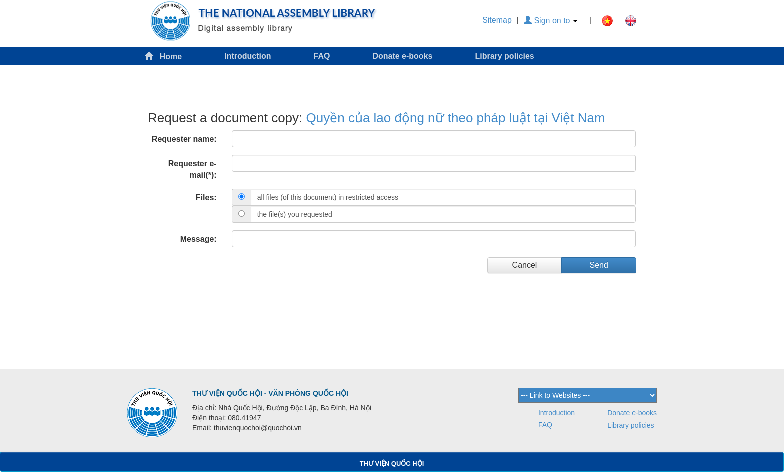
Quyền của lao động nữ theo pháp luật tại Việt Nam (456, 118)
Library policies (504, 56)
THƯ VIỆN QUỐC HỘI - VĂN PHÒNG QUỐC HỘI (270, 394)
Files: (206, 198)
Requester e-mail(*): (192, 170)
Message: (198, 239)
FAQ (322, 56)
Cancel (525, 265)
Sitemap (497, 20)
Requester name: (184, 139)
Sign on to (551, 20)
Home (163, 56)
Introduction (247, 56)
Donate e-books (402, 56)
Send (599, 265)
